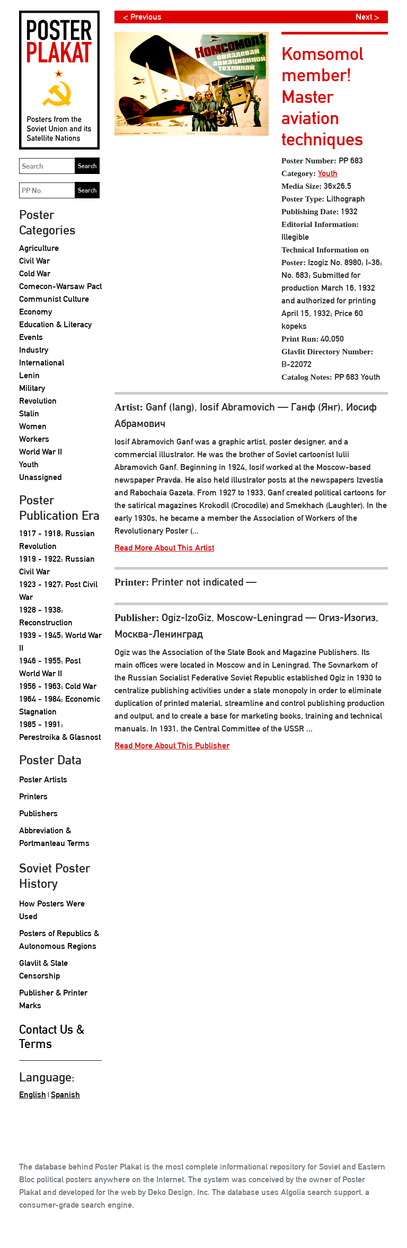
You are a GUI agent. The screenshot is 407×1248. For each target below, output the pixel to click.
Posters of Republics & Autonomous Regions (59, 939)
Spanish (65, 1094)
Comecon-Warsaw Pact (60, 286)
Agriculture (39, 248)
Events (31, 337)
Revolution (38, 401)
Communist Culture (54, 299)
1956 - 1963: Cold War (57, 686)
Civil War (34, 261)
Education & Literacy (55, 324)
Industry (33, 350)
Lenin (29, 375)
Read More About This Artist (164, 548)
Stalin (29, 413)
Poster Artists (43, 779)
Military (32, 388)
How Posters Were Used (52, 909)
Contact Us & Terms (51, 1037)
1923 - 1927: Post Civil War (58, 590)
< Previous (142, 17)
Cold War (34, 273)
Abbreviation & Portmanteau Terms (54, 836)
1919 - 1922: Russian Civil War (57, 565)
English (32, 1094)
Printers (33, 796)
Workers (34, 439)
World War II (40, 452)
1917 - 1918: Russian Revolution (57, 539)
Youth (29, 464)
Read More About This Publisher (171, 745)
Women (33, 426)
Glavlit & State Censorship (43, 969)
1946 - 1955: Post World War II (50, 667)
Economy (35, 312)
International (41, 362)
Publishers (38, 813)
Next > (367, 17)
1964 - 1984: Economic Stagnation (59, 705)
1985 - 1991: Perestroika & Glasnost (60, 730)
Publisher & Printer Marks (53, 999)
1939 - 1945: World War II (60, 641)
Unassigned (40, 477)
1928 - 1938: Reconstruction (46, 616)
